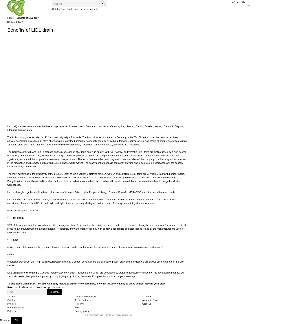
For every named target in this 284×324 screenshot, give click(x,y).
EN (238, 1)
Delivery (11, 311)
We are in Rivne (150, 300)
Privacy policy (82, 311)
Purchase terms (15, 307)
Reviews (79, 303)
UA (233, 1)
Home (10, 17)
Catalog (11, 300)
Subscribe (55, 292)
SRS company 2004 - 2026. (99, 315)
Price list (11, 303)
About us (146, 303)
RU (243, 1)
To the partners (83, 300)
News (78, 307)
